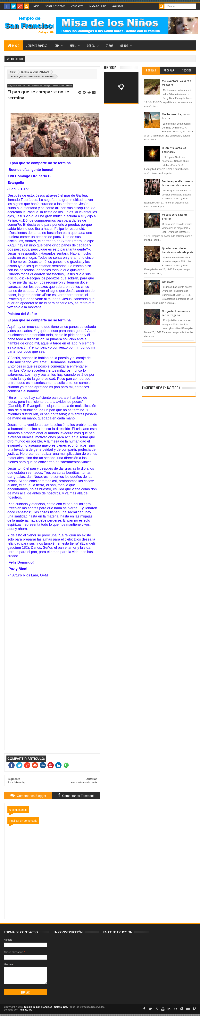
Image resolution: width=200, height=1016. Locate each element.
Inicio (36, 6)
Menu (73, 45)
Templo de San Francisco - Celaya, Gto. (46, 1007)
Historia (110, 67)
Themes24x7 (25, 1009)
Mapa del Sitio (97, 6)
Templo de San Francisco (35, 72)
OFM (56, 45)
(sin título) (168, 281)
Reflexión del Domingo (41, 86)
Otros (91, 45)
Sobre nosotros (55, 6)
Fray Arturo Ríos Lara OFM (19, 86)
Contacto (77, 6)
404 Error (117, 6)
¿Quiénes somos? (36, 45)
